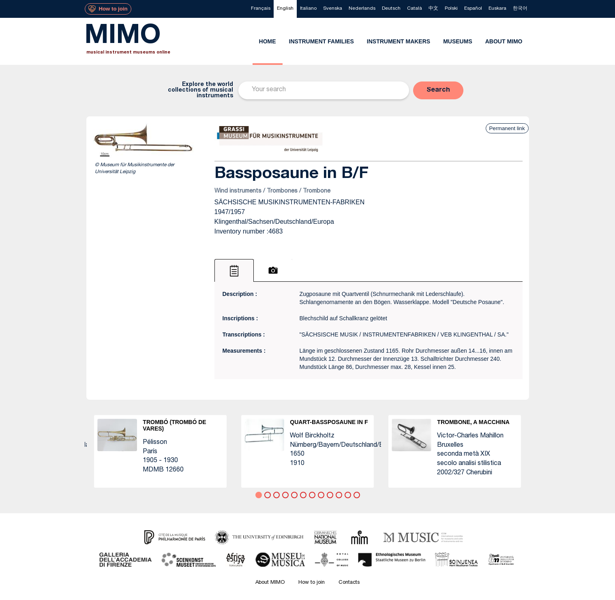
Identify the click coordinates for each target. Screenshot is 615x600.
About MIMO (270, 582)
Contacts (349, 582)
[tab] (234, 270)
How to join (311, 582)
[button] (438, 90)
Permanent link (507, 128)
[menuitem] (261, 9)
